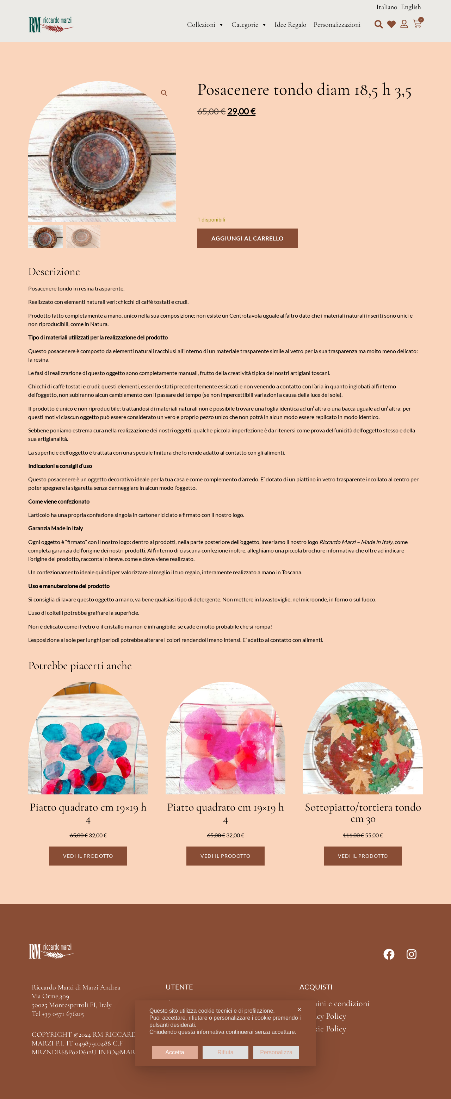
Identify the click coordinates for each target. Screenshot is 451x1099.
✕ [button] (299, 1010)
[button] (379, 24)
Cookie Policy (322, 1029)
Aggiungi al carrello (247, 238)
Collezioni (205, 25)
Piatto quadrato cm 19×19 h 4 (88, 812)
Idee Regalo (290, 24)
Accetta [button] (174, 1052)
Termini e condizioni (334, 1003)
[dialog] (225, 1033)
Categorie (249, 25)
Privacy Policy (322, 1016)
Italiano (386, 7)
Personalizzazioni (337, 24)
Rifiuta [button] (225, 1052)
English (411, 7)
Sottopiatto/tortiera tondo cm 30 (363, 812)
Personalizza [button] (276, 1052)
